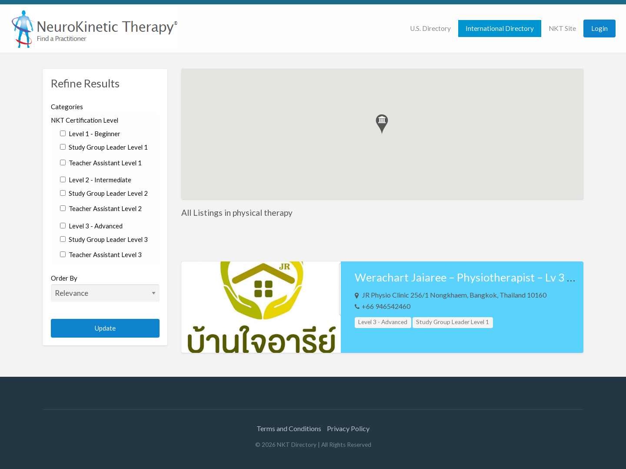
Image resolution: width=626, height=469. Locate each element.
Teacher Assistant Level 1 (101, 163)
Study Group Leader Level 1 (104, 147)
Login (599, 28)
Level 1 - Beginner (90, 133)
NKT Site (562, 28)
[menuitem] (430, 28)
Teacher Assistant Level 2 (101, 208)
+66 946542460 (386, 306)
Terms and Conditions (288, 428)
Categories (67, 107)
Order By (105, 288)
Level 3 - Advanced (91, 226)
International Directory (500, 28)
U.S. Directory (430, 28)
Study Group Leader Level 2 (104, 193)
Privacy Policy (348, 428)
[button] (382, 124)
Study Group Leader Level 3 (104, 239)
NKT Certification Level (84, 120)
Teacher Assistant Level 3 (101, 254)
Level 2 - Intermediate (95, 180)
